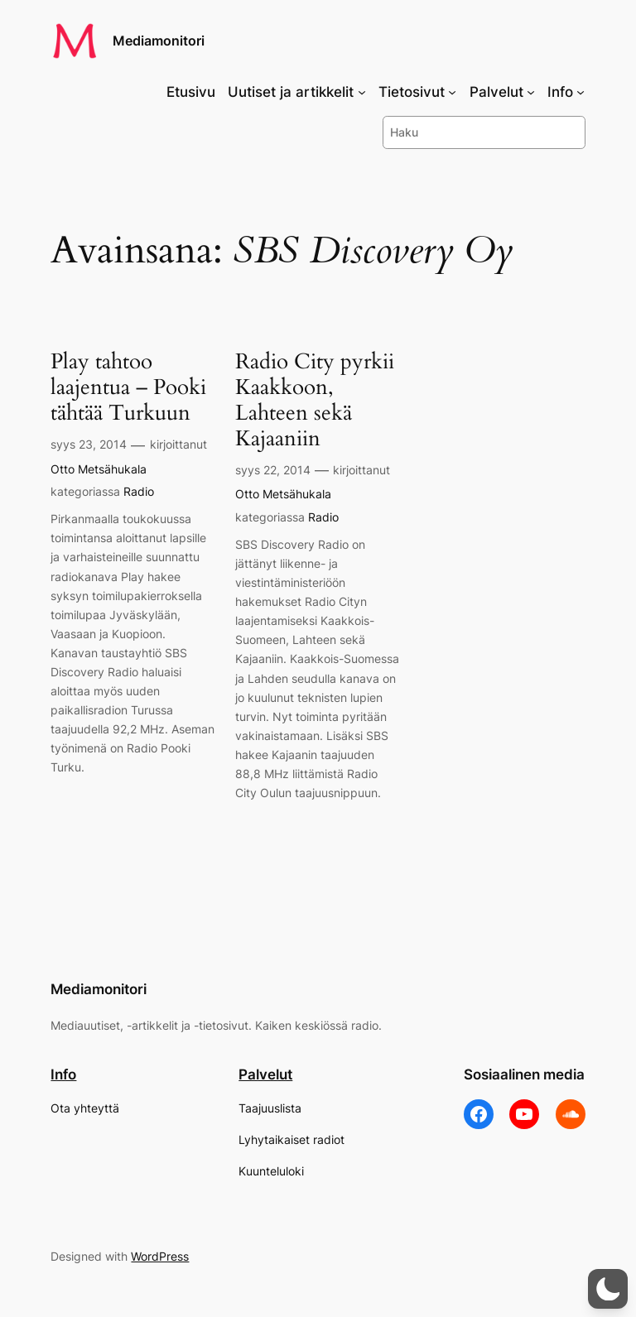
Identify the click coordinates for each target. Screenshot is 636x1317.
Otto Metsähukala (99, 469)
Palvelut (265, 1074)
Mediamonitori (159, 40)
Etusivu (190, 92)
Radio (138, 491)
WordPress (160, 1256)
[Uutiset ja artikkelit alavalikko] (362, 92)
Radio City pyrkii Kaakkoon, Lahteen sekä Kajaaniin (314, 400)
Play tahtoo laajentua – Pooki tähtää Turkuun (128, 387)
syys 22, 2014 (273, 470)
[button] (608, 1289)
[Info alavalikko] (580, 92)
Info (63, 1074)
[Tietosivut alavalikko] (452, 92)
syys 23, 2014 (89, 444)
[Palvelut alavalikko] (531, 92)
